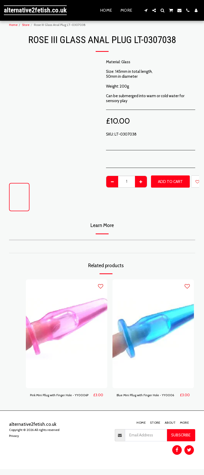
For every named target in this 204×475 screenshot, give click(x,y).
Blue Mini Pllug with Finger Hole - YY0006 (144, 398)
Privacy (14, 442)
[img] (66, 333)
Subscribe (181, 441)
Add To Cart (170, 181)
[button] (146, 10)
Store (25, 25)
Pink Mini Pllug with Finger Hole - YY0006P (57, 398)
